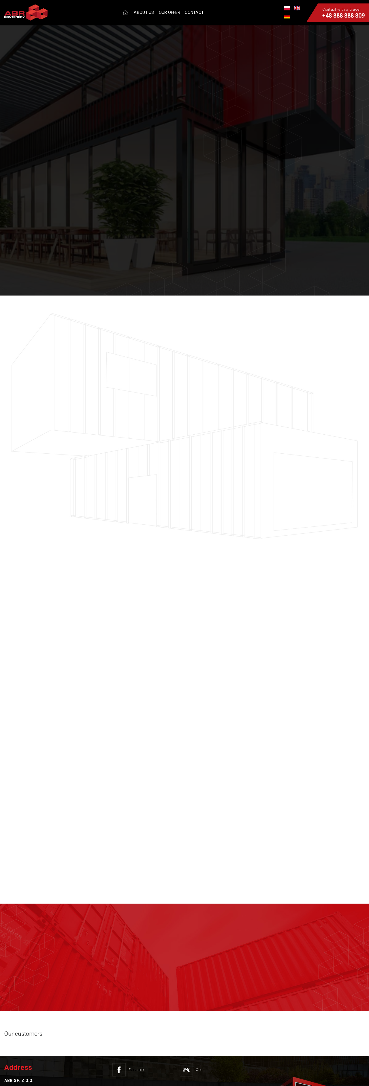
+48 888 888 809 (343, 15)
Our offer (169, 12)
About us (144, 12)
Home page (125, 12)
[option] (184, 148)
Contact (194, 12)
